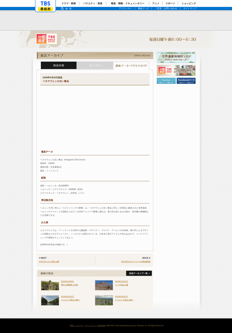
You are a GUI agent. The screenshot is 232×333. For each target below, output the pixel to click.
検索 (69, 8)
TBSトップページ (76, 326)
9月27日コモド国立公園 (49, 262)
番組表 (45, 9)
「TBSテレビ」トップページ (45, 3)
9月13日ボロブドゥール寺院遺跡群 (135, 262)
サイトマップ (90, 326)
